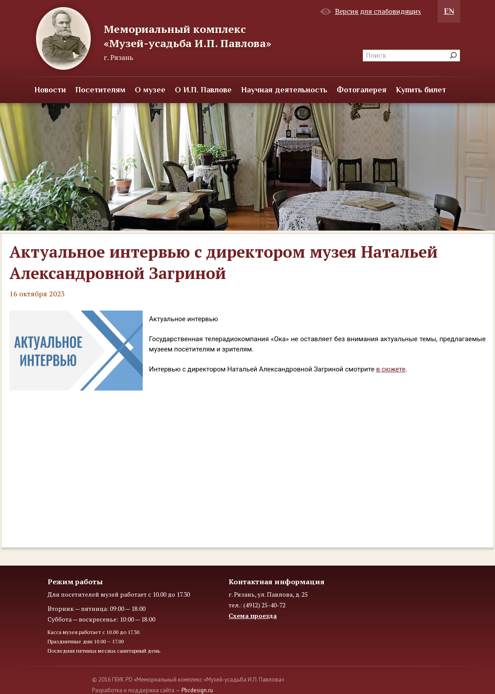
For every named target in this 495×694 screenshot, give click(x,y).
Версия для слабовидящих (378, 12)
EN (449, 11)
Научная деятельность (284, 89)
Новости (50, 89)
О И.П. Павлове (203, 89)
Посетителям (100, 89)
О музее (150, 89)
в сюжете (391, 369)
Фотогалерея (361, 89)
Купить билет (421, 89)
